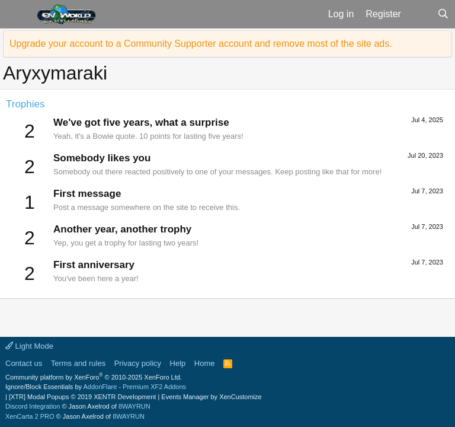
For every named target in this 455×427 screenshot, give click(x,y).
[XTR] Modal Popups (82, 396)
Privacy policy (137, 363)
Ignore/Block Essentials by (95, 386)
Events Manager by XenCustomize (211, 396)
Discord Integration (32, 406)
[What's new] (419, 14)
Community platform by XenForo (93, 377)
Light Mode (29, 346)
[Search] (443, 14)
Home (204, 363)
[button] (17, 14)
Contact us (23, 363)
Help (178, 363)
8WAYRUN (134, 406)
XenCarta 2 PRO (30, 416)
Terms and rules (78, 363)
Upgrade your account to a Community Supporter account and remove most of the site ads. (200, 44)
